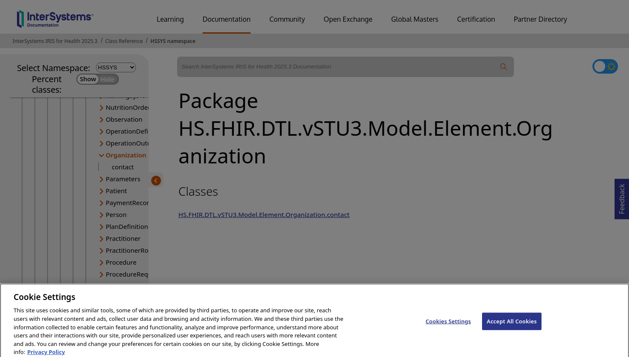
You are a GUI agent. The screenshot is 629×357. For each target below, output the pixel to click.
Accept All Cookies (512, 326)
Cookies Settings (448, 326)
